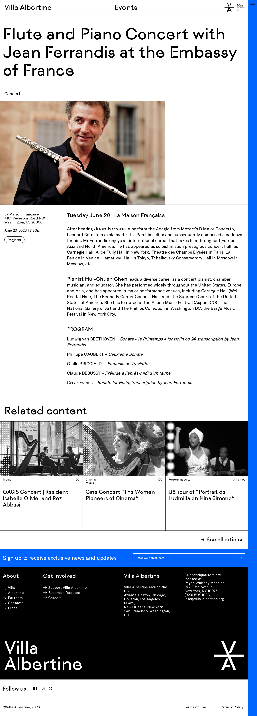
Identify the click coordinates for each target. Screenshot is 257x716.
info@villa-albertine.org (204, 598)
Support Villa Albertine (67, 587)
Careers (55, 597)
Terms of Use (195, 707)
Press (12, 608)
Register (14, 239)
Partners (15, 597)
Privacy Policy (232, 707)
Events (125, 7)
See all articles (225, 539)
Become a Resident (64, 592)
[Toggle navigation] (252, 4)
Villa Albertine (28, 7)
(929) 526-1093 (197, 594)
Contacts (15, 602)
